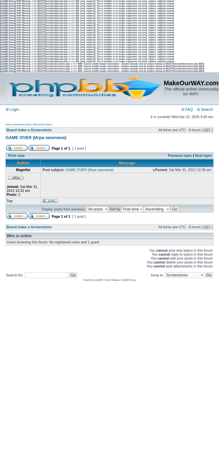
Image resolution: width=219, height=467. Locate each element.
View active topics (42, 124)
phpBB (98, 280)
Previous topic (180, 155)
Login (12, 109)
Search (205, 109)
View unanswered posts (18, 124)
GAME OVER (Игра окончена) (35, 137)
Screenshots (41, 130)
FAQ (187, 109)
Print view (16, 155)
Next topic (203, 155)
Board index (17, 130)
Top (10, 201)
